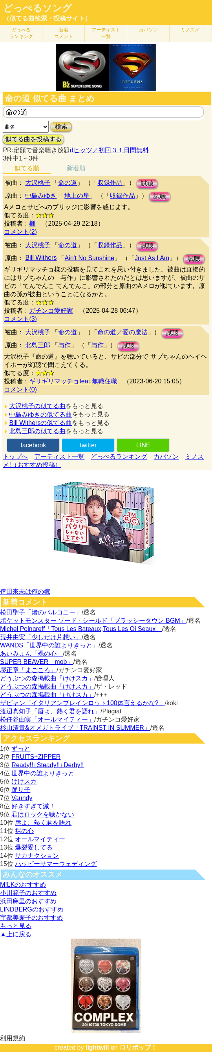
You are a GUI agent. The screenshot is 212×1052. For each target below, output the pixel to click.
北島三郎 (37, 345)
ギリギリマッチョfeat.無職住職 (73, 381)
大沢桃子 (37, 182)
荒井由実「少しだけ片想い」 (41, 637)
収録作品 (109, 182)
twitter (88, 445)
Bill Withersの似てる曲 (40, 422)
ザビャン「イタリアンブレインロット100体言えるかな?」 (82, 703)
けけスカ (24, 781)
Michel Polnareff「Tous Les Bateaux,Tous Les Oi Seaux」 (81, 628)
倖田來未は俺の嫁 (25, 591)
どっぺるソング (37, 8)
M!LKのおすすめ (23, 884)
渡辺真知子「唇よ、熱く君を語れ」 (50, 711)
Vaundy (21, 798)
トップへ (15, 456)
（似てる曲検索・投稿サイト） (47, 18)
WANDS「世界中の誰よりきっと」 (49, 645)
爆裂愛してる (34, 847)
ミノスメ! (191, 30)
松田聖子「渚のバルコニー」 (41, 612)
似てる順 (26, 168)
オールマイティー (40, 839)
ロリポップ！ (138, 1047)
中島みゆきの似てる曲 (40, 414)
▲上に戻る (15, 934)
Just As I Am (152, 258)
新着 (63, 33)
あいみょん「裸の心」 (31, 653)
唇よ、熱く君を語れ (43, 822)
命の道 (67, 182)
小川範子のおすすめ (28, 893)
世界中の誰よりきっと (42, 773)
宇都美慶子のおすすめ (31, 917)
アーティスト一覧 (59, 456)
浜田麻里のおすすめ (28, 901)
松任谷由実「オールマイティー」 (47, 719)
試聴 (147, 183)
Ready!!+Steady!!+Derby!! (47, 765)
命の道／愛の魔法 (122, 332)
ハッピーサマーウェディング (56, 864)
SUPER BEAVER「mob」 (36, 661)
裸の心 (24, 831)
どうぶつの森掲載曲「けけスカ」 (47, 678)
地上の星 (77, 195)
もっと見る (15, 926)
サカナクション (37, 855)
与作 (64, 345)
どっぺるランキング (119, 456)
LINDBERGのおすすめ (32, 909)
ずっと (20, 748)
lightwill (97, 1047)
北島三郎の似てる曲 (37, 431)
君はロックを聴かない (42, 814)
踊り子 (20, 789)
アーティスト (106, 33)
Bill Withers (41, 257)
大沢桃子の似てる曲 (37, 406)
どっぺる (21, 33)
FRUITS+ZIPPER (35, 756)
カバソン (148, 30)
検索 (61, 126)
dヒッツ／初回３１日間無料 (109, 150)
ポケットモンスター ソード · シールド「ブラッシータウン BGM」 (93, 620)
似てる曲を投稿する (33, 139)
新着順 (76, 168)
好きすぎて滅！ (33, 806)
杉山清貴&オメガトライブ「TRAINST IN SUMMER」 (75, 727)
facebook (33, 445)
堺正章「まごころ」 (28, 670)
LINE (143, 445)
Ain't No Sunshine (89, 258)
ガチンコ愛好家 (51, 310)
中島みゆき (41, 195)
